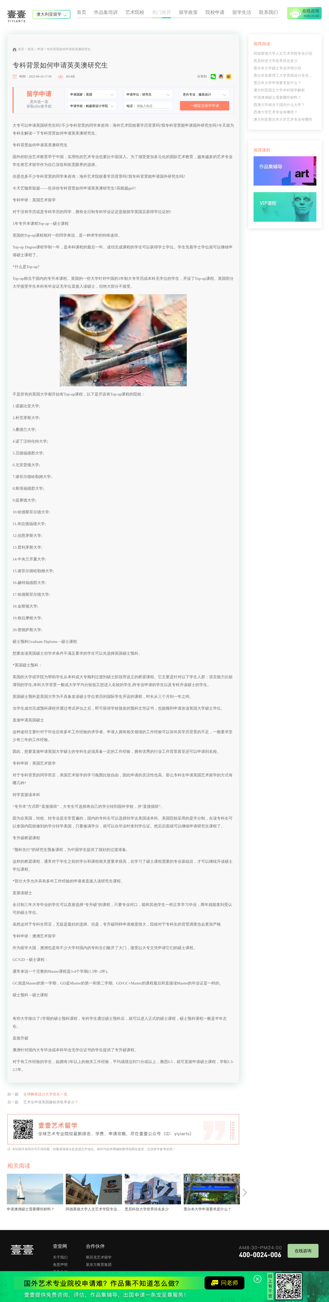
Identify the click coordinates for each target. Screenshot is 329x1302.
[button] (245, 1192)
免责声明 (60, 1265)
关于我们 (60, 1257)
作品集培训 (106, 12)
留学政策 (188, 12)
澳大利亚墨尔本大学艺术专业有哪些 (283, 119)
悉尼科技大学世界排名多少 (276, 61)
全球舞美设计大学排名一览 (45, 1094)
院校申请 (215, 12)
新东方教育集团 (99, 1265)
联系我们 (268, 12)
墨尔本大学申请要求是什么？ (277, 83)
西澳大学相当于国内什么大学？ (279, 105)
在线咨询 (303, 1251)
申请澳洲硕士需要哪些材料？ (277, 97)
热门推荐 (161, 12)
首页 (81, 12)
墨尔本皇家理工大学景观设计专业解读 (285, 75)
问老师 (224, 1282)
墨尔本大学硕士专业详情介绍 (277, 68)
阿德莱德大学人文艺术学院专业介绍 (283, 53)
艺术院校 (134, 12)
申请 (40, 49)
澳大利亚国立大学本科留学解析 (279, 90)
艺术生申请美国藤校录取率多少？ (50, 1102)
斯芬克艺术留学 (99, 1257)
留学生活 (241, 12)
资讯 (31, 49)
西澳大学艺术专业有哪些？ (276, 112)
